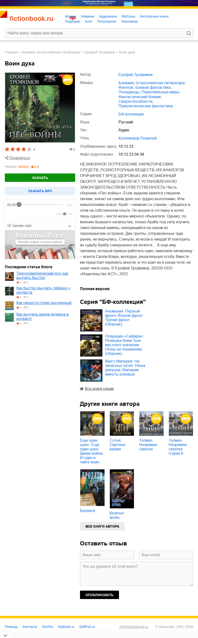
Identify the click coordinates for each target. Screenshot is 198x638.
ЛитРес (47, 627)
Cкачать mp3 (40, 191)
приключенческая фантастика (146, 106)
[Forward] (33, 214)
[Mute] (52, 214)
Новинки (87, 16)
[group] (40, 210)
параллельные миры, (161, 92)
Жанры (70, 16)
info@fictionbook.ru (133, 627)
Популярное (106, 21)
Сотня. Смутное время (117, 444)
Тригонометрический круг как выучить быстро (42, 275)
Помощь (11, 627)
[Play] (22, 214)
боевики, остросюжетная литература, (152, 83)
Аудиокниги (108, 16)
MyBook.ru (66, 627)
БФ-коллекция (131, 114)
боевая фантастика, (153, 87)
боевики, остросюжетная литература (51, 52)
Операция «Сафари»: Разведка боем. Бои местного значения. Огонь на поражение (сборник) (124, 345)
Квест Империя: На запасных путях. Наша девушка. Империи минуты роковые (125, 367)
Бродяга (87, 511)
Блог (88, 21)
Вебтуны (128, 16)
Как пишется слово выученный (44, 303)
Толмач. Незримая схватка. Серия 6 (178, 446)
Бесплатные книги (154, 16)
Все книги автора (102, 526)
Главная (11, 52)
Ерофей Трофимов (100, 52)
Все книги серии (99, 389)
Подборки (72, 21)
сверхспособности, (136, 101)
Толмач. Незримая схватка (148, 444)
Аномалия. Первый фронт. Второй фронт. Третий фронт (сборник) (124, 317)
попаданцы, (129, 92)
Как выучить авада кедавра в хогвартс (42, 316)
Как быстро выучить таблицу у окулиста (43, 290)
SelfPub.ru (87, 627)
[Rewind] (12, 214)
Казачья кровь (117, 515)
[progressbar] (41, 204)
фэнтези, (126, 87)
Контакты (30, 627)
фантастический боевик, (140, 97)
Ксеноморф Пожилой (138, 138)
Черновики (129, 21)
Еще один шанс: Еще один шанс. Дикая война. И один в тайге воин (92, 451)
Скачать (40, 178)
